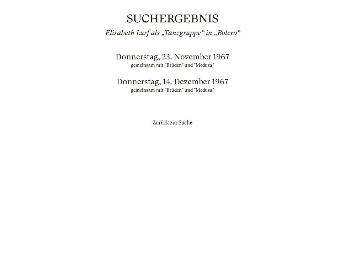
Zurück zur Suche (172, 123)
